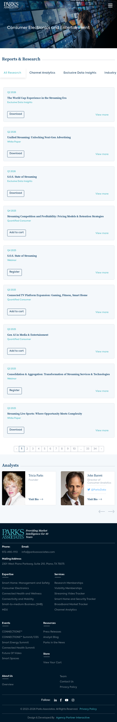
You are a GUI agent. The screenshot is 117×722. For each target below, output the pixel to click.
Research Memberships (68, 583)
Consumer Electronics (15, 588)
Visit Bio (36, 499)
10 (74, 449)
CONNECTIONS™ (12, 632)
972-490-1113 (10, 552)
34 (95, 449)
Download (15, 114)
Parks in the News (54, 642)
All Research (12, 73)
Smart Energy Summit (15, 642)
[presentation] (101, 512)
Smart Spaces (10, 658)
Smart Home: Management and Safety (26, 583)
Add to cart (16, 232)
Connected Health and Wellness (22, 594)
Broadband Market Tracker (71, 604)
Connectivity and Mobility (18, 599)
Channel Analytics (42, 73)
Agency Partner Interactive (73, 718)
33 (87, 449)
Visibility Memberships (68, 588)
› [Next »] (101, 449)
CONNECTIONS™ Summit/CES (20, 637)
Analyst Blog (51, 637)
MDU (5, 610)
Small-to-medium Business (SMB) (22, 604)
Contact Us (67, 682)
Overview (8, 684)
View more (102, 115)
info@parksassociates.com (38, 552)
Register (14, 272)
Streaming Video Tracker (69, 594)
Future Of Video (11, 653)
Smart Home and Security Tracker (75, 599)
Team (63, 676)
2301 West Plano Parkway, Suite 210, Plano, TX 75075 (33, 564)
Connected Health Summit (18, 648)
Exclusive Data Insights (80, 73)
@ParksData (96, 489)
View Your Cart (52, 662)
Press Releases (52, 632)
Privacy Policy (68, 687)
